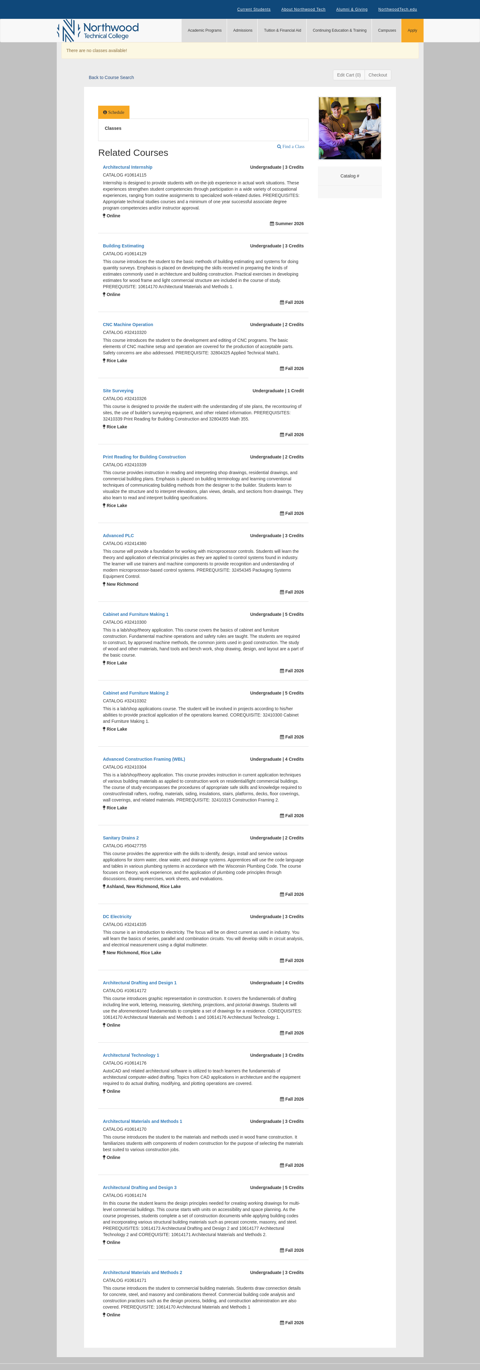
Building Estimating (123, 245)
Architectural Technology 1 (131, 1055)
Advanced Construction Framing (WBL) (144, 759)
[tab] (113, 112)
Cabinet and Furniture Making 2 (135, 693)
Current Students (254, 9)
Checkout (378, 74)
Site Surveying (118, 390)
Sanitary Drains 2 (121, 837)
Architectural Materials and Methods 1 (142, 1121)
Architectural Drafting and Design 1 (140, 982)
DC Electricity (117, 916)
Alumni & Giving (352, 9)
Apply (412, 30)
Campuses (387, 30)
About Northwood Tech (303, 9)
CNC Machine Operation (128, 324)
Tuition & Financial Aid (282, 30)
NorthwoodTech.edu (397, 9)
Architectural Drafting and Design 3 (140, 1187)
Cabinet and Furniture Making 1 (135, 614)
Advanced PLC (118, 535)
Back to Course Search (111, 77)
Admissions (242, 30)
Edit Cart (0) (349, 74)
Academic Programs (205, 30)
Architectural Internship (127, 167)
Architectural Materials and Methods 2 (142, 1272)
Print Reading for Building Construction (144, 456)
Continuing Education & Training (340, 30)
